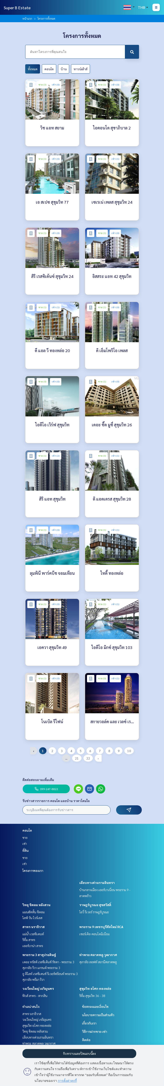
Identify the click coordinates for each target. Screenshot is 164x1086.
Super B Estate (17, 7)
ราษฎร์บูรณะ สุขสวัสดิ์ (95, 905)
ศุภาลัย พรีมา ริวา (33, 979)
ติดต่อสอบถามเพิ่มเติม (38, 780)
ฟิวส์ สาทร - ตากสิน (34, 996)
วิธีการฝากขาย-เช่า (94, 1031)
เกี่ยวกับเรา (89, 1023)
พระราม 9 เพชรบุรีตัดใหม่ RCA (101, 927)
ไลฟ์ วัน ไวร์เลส (32, 918)
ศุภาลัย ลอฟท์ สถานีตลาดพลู (98, 962)
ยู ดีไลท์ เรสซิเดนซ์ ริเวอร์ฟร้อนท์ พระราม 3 (50, 974)
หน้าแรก (27, 18)
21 (77, 758)
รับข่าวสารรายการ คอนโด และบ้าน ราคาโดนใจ (56, 801)
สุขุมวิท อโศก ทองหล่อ (95, 988)
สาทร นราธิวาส (33, 927)
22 (88, 758)
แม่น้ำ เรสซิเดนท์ (33, 934)
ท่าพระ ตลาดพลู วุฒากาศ (98, 955)
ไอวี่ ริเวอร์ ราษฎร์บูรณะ (94, 912)
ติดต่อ (86, 1040)
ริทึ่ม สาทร (28, 940)
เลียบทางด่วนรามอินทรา (97, 882)
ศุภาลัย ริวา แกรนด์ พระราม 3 (41, 968)
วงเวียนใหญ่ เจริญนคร (38, 988)
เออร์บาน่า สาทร (32, 946)
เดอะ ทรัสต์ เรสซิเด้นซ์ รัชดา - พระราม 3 (48, 962)
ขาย (25, 837)
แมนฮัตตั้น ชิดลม (33, 912)
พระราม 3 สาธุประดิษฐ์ (39, 955)
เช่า (24, 843)
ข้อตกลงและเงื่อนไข (95, 1006)
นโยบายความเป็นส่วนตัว (98, 1015)
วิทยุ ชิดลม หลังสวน (36, 905)
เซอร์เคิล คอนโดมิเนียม (94, 934)
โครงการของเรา (32, 870)
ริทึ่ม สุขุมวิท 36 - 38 (92, 996)
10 (129, 751)
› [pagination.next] (98, 758)
